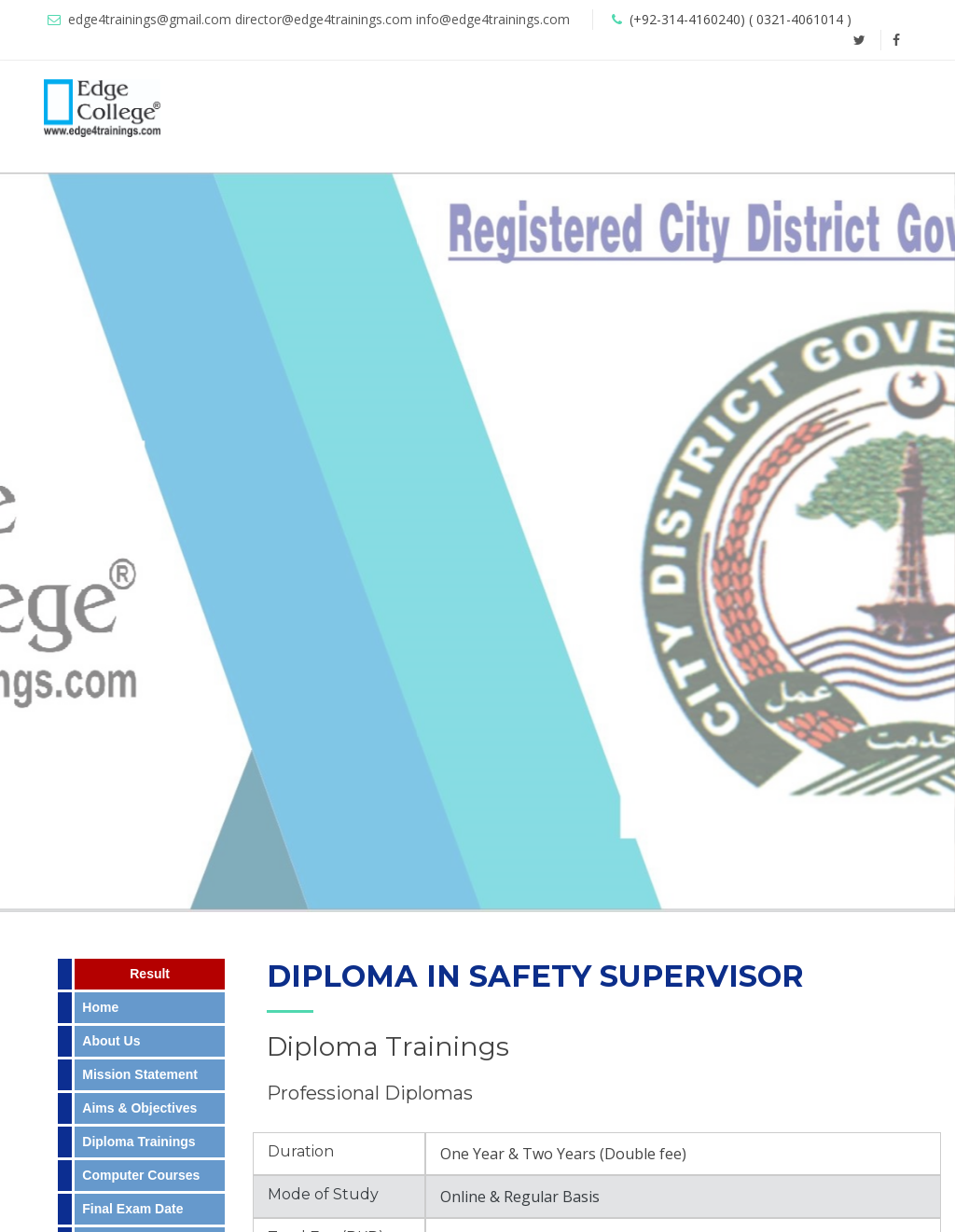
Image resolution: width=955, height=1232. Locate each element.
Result (150, 973)
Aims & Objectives (139, 1107)
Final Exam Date (132, 1208)
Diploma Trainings (138, 1141)
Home (100, 1007)
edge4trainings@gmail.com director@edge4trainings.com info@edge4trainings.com (319, 19)
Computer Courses (141, 1175)
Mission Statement (140, 1074)
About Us (111, 1040)
